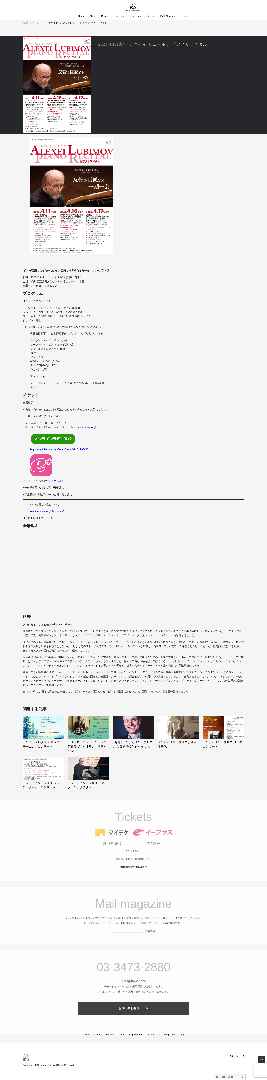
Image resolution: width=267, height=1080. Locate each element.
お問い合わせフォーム (133, 1020)
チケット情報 (132, 863)
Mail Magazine (168, 16)
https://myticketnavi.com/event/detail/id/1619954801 (60, 449)
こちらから (57, 480)
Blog (184, 16)
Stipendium (135, 16)
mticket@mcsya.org (83, 427)
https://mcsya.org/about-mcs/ (47, 510)
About (93, 16)
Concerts (106, 16)
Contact (150, 16)
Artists (120, 16)
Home (81, 16)
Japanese (224, 1077)
